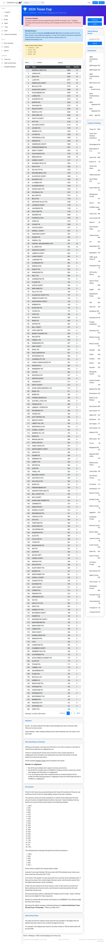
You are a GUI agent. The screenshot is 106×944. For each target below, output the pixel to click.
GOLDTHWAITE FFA (39, 154)
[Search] (32, 2)
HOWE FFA (36, 221)
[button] (89, 2)
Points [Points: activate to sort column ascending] (68, 67)
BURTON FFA (37, 102)
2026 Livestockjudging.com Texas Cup (52, 13)
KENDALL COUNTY (39, 231)
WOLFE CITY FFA (38, 603)
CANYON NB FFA (38, 690)
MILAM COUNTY (38, 109)
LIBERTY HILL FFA (38, 423)
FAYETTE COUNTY (38, 118)
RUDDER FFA (37, 237)
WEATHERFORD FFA (39, 622)
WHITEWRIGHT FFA (39, 696)
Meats (10, 23)
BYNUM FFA (36, 317)
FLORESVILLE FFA (38, 218)
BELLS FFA (36, 199)
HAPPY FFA (36, 709)
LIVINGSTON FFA (38, 645)
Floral (10, 30)
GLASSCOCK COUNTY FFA (41, 295)
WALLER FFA (37, 337)
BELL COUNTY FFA (38, 494)
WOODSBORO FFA (38, 670)
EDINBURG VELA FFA (39, 651)
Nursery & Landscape (10, 34)
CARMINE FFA (37, 504)
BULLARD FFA (37, 195)
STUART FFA (37, 224)
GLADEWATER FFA (38, 186)
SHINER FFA (36, 616)
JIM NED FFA (37, 128)
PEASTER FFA (37, 366)
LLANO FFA (36, 80)
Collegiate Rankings (8, 67)
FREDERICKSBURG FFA (40, 147)
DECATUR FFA (37, 564)
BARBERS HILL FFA (39, 433)
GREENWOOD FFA (38, 597)
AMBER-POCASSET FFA (40, 298)
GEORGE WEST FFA (39, 189)
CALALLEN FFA (37, 539)
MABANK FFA (37, 699)
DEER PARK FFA (38, 115)
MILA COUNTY (37, 497)
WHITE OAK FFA (38, 443)
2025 (91, 57)
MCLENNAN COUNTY (39, 613)
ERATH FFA (36, 606)
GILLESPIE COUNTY (39, 125)
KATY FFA (36, 121)
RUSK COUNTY (37, 632)
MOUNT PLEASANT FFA (40, 333)
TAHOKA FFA (37, 414)
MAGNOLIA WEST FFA (40, 70)
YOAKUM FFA (37, 382)
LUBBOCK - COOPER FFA (40, 407)
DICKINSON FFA (38, 693)
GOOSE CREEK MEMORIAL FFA (42, 388)
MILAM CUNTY (37, 555)
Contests (10, 47)
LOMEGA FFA (37, 629)
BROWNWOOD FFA (39, 513)
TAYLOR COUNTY (38, 227)
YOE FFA (35, 600)
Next (78, 713)
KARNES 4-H (37, 680)
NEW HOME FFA (38, 288)
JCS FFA (35, 372)
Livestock (10, 12)
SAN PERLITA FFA (38, 478)
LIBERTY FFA (37, 462)
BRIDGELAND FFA (38, 439)
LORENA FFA (37, 96)
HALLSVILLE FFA (38, 481)
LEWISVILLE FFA (38, 516)
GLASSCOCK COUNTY (40, 176)
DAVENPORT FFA (38, 99)
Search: (69, 62)
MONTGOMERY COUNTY (40, 449)
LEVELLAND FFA (38, 330)
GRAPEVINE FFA (38, 526)
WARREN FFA (37, 304)
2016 (91, 115)
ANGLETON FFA (38, 507)
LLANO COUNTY (38, 256)
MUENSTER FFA (38, 638)
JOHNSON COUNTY (39, 205)
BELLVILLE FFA (37, 86)
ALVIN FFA (36, 552)
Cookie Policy (100, 941)
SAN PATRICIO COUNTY (40, 301)
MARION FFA (37, 141)
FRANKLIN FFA (37, 404)
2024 (91, 65)
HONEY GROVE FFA (39, 446)
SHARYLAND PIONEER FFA (41, 500)
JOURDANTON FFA (39, 279)
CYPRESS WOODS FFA (40, 398)
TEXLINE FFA (37, 664)
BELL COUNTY (37, 327)
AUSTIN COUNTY (38, 285)
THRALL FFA (37, 471)
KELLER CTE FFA (38, 170)
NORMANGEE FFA (38, 343)
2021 (91, 83)
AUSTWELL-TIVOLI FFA (40, 401)
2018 (91, 102)
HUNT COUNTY (37, 587)
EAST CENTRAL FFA (39, 417)
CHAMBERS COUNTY (39, 648)
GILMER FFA (36, 455)
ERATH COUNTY (38, 385)
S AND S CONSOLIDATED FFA (42, 362)
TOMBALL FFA (37, 667)
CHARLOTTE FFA (38, 581)
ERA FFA (35, 548)
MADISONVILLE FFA (39, 426)
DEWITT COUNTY (38, 150)
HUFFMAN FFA (37, 687)
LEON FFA (36, 468)
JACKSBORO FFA (38, 208)
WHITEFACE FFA (38, 375)
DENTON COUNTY (38, 378)
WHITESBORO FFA (38, 356)
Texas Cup (10, 59)
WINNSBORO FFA (38, 369)
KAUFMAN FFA (37, 584)
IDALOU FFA (36, 166)
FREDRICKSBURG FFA (39, 487)
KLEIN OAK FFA (37, 308)
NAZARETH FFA (38, 179)
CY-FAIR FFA (36, 134)
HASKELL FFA (37, 340)
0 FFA (34, 642)
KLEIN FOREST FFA (39, 568)
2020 (91, 87)
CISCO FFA (36, 314)
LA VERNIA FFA (37, 182)
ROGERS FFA (37, 571)
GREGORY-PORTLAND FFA (41, 491)
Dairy (10, 27)
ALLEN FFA (36, 661)
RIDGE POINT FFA (38, 683)
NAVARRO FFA (37, 215)
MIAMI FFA (36, 394)
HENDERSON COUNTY (40, 144)
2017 (91, 109)
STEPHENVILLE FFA (39, 137)
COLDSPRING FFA (38, 529)
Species (10, 50)
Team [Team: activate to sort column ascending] (34, 67)
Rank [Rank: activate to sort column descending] (28, 67)
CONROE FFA (37, 590)
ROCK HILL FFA (37, 677)
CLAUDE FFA (37, 282)
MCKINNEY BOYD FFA (40, 163)
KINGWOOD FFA (38, 703)
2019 (91, 94)
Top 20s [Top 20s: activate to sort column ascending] (76, 67)
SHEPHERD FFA (38, 706)
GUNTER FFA (37, 324)
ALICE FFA (36, 536)
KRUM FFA (36, 436)
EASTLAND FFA (37, 211)
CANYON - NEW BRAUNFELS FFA (43, 243)
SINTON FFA (36, 465)
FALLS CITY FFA (38, 292)
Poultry (10, 19)
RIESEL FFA (36, 391)
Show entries (34, 62)
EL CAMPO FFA (37, 247)
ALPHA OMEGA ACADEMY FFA (42, 658)
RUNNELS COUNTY (39, 510)
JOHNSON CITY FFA (39, 359)
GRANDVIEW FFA (38, 272)
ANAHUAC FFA (37, 561)
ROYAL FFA (36, 349)
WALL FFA (36, 276)
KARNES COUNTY (38, 160)
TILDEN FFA (36, 542)
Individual (95, 20)
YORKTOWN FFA (38, 523)
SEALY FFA (36, 76)
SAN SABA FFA (37, 105)
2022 (91, 74)
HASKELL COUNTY (39, 430)
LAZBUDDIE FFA (38, 260)
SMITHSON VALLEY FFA (40, 202)
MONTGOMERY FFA (39, 574)
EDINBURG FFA (37, 459)
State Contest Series (8, 63)
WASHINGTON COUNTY (40, 619)
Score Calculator (7, 43)
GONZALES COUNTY (39, 250)
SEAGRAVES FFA (38, 532)
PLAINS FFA (36, 674)
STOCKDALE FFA (38, 192)
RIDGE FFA (36, 320)
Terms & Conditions (92, 939)
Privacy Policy (83, 939)
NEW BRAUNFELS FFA (40, 173)
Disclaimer (101, 939)
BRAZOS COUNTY (38, 420)
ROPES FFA (36, 484)
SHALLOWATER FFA (39, 353)
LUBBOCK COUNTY (39, 253)
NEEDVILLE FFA (38, 112)
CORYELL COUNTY (38, 577)
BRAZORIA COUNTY (39, 475)
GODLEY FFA (37, 269)
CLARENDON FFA (38, 263)
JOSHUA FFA (37, 73)
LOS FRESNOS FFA (38, 654)
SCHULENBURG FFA (39, 93)
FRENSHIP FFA (37, 593)
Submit (95, 43)
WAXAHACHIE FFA (38, 545)
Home (26, 13)
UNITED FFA (36, 452)
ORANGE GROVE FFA (39, 635)
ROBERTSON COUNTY (40, 83)
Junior (95, 24)
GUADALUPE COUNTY (40, 89)
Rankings (33, 13)
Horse (10, 16)
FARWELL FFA (37, 240)
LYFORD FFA (36, 311)
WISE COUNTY (37, 346)
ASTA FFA (36, 520)
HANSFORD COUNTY (39, 234)
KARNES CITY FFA (38, 610)
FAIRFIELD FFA (37, 266)
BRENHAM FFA (37, 157)
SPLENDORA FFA (38, 410)
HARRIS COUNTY (38, 558)
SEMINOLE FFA (37, 131)
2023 (91, 70)
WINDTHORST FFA (38, 626)
